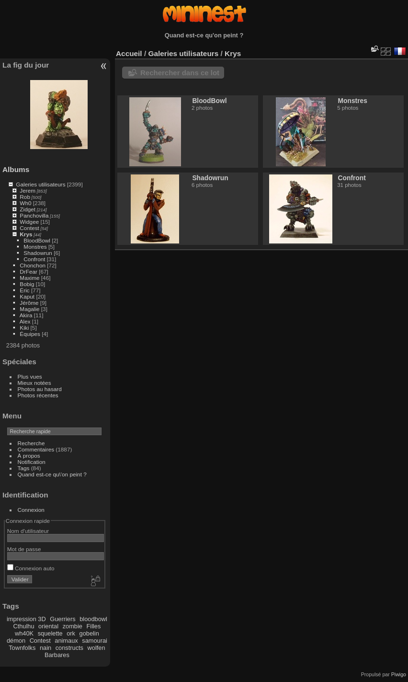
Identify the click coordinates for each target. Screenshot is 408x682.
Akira (26, 315)
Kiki (24, 327)
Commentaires (36, 449)
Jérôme (29, 303)
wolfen (96, 647)
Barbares (57, 655)
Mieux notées (34, 383)
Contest (29, 228)
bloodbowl (93, 619)
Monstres (34, 246)
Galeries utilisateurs (40, 184)
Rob (25, 197)
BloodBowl (36, 240)
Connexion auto (31, 568)
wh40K (24, 633)
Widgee (29, 222)
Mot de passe (24, 549)
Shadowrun (37, 253)
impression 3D (26, 619)
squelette (50, 633)
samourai (94, 640)
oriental (48, 626)
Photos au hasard (40, 389)
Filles (93, 626)
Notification (31, 462)
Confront (34, 259)
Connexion (31, 510)
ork (71, 633)
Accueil (129, 53)
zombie (72, 626)
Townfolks (22, 647)
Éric (24, 290)
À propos (29, 455)
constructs (69, 647)
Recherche (31, 443)
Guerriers (62, 619)
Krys (26, 234)
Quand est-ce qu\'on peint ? (52, 474)
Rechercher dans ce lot (179, 73)
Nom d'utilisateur (28, 531)
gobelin (89, 633)
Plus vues (30, 376)
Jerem (27, 190)
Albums (15, 169)
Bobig (27, 284)
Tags (24, 468)
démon (16, 640)
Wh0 (25, 203)
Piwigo (398, 674)
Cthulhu (23, 626)
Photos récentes (38, 395)
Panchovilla (34, 215)
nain (45, 647)
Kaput (27, 296)
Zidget (27, 209)
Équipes (30, 334)
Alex (25, 321)
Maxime (29, 278)
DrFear (28, 271)
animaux (66, 640)
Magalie (29, 309)
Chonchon (32, 265)
